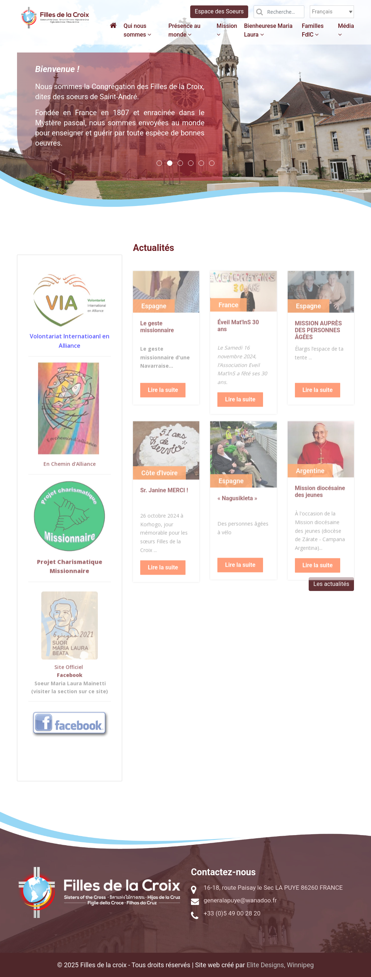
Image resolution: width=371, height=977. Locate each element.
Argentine (310, 486)
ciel (79, 682)
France (228, 320)
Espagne (153, 321)
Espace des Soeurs (219, 11)
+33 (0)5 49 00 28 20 (232, 913)
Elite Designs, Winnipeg (280, 965)
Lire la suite (163, 405)
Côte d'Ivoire (159, 488)
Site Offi (64, 682)
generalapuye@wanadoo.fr (240, 900)
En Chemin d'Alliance (69, 478)
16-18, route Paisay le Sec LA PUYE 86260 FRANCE (273, 887)
